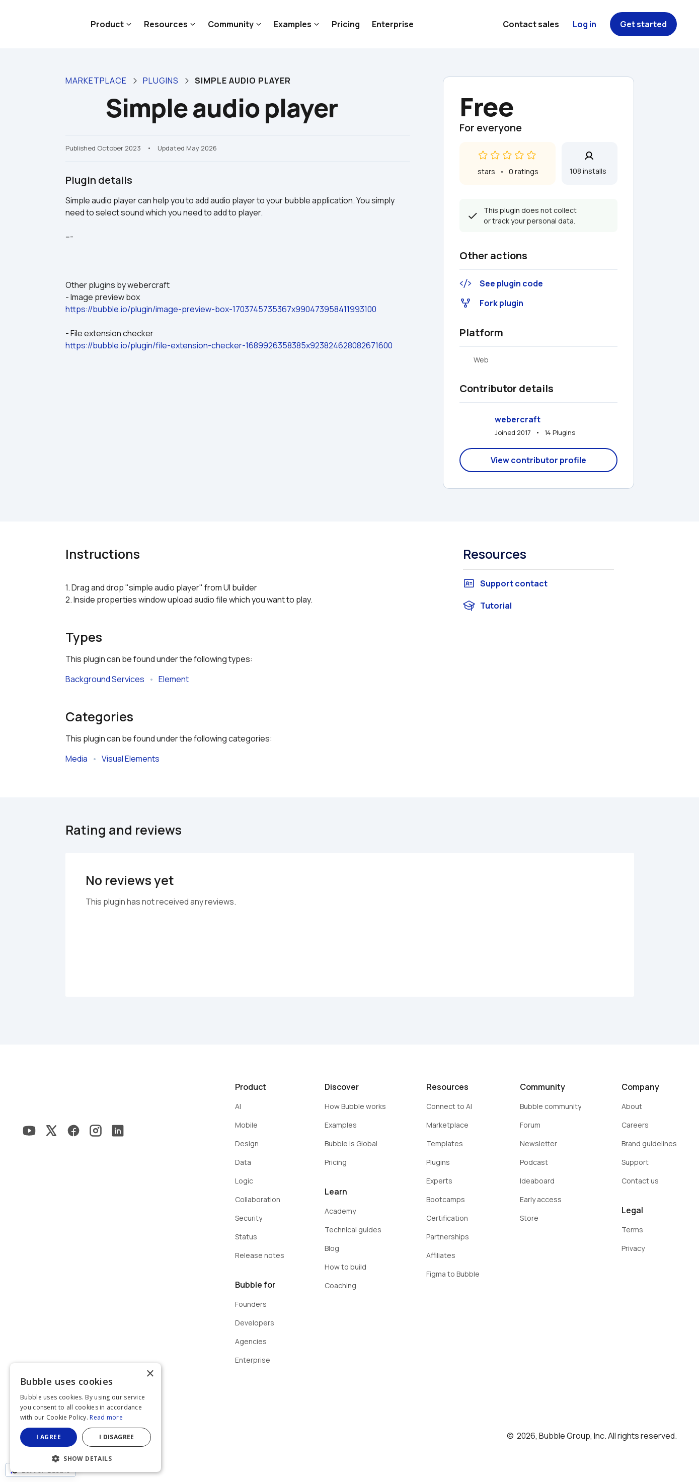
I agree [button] (48, 1437)
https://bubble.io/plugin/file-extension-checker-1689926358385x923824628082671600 (229, 345)
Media (76, 758)
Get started (643, 24)
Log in (584, 24)
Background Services (104, 679)
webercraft (517, 419)
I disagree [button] (116, 1437)
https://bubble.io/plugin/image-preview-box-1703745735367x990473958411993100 (220, 309)
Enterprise (393, 24)
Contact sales (531, 24)
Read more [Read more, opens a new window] (106, 1417)
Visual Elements (131, 758)
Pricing (346, 24)
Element (174, 679)
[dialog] (85, 1417)
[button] (85, 1457)
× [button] (149, 1374)
